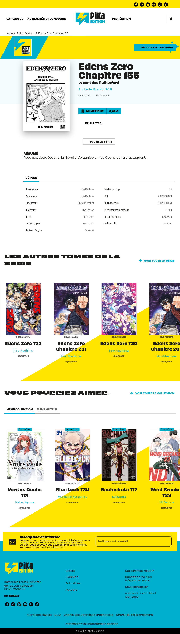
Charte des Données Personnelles (88, 614)
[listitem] (136, 5)
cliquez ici (57, 547)
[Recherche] (171, 19)
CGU (57, 614)
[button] (155, 47)
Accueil (11, 33)
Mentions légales (39, 614)
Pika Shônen (26, 33)
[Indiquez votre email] (129, 541)
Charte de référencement (134, 614)
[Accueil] (90, 19)
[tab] (14, 19)
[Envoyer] (167, 541)
